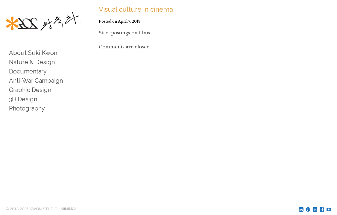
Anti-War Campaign (36, 80)
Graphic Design (30, 89)
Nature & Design (32, 62)
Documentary (28, 71)
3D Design (23, 99)
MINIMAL (69, 209)
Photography (27, 108)
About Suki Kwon (33, 52)
